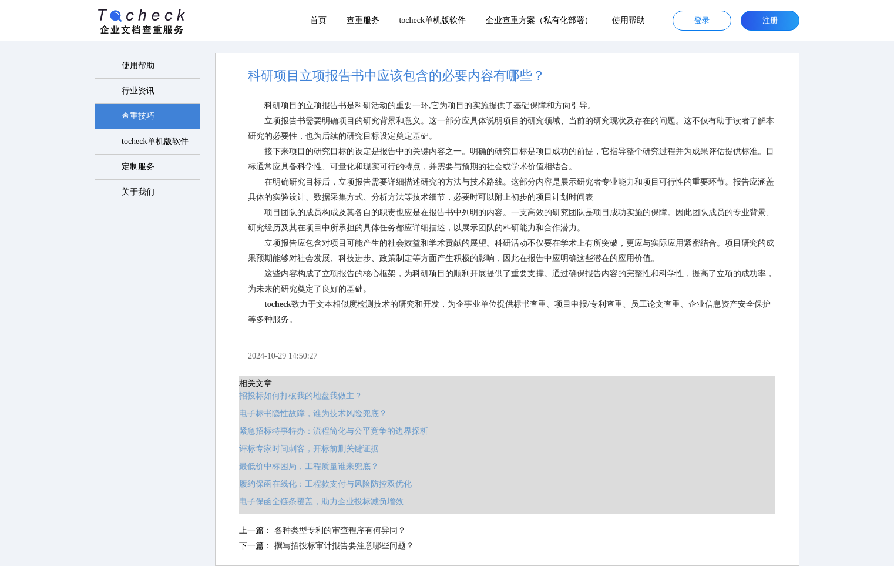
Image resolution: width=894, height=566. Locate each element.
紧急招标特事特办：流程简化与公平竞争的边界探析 (333, 431)
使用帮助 (628, 20)
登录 (702, 20)
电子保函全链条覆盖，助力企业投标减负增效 (321, 501)
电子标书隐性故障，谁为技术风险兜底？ (313, 413)
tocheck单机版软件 (432, 20)
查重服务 (363, 20)
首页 (318, 20)
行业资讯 (138, 90)
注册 (770, 20)
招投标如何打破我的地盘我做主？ (300, 395)
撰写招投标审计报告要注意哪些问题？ (344, 545)
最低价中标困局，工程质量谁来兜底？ (309, 466)
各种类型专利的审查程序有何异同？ (340, 530)
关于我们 (138, 191)
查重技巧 (138, 116)
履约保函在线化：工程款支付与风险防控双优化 (325, 484)
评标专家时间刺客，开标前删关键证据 (309, 448)
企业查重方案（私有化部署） (539, 20)
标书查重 (529, 304)
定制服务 (138, 166)
